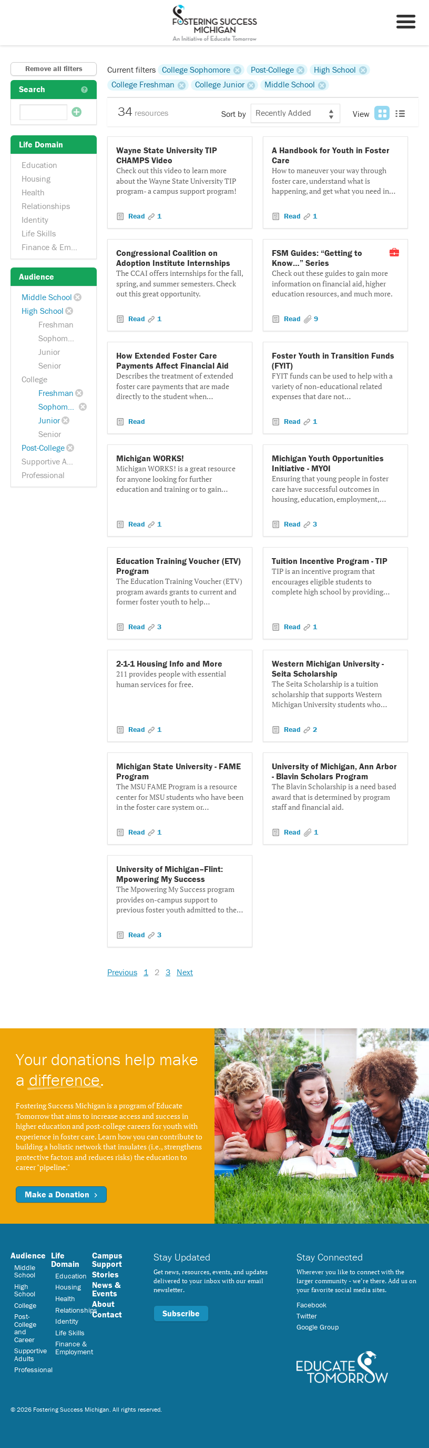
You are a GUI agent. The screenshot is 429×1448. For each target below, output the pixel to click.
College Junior (219, 85)
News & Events (106, 1289)
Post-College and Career (25, 1328)
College (34, 379)
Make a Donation (61, 1194)
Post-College (43, 447)
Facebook (311, 1305)
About (103, 1303)
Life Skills (39, 233)
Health (33, 192)
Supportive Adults (53, 461)
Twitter (307, 1316)
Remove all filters (54, 68)
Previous (122, 972)
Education (39, 165)
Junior (49, 351)
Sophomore (58, 338)
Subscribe (181, 1313)
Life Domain (65, 1259)
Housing (36, 178)
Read (136, 216)
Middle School (47, 297)
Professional (43, 475)
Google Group (318, 1327)
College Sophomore (196, 69)
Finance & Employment (55, 247)
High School (43, 310)
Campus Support (107, 1259)
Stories (105, 1274)
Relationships (46, 206)
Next (185, 972)
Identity (35, 219)
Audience (28, 1255)
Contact (107, 1314)
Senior (49, 365)
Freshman (56, 324)
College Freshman (143, 85)
